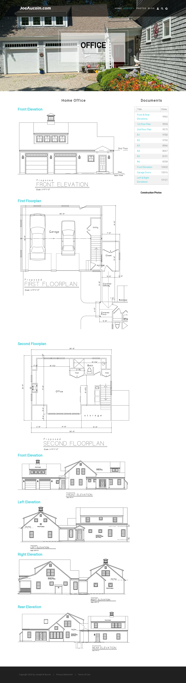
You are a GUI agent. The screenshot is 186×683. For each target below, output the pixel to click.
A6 (138, 161)
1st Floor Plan (144, 124)
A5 (138, 156)
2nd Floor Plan (144, 129)
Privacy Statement (64, 674)
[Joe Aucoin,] (35, 8)
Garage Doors (144, 172)
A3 (138, 145)
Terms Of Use (84, 674)
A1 (138, 134)
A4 (138, 151)
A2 (138, 140)
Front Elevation (144, 167)
